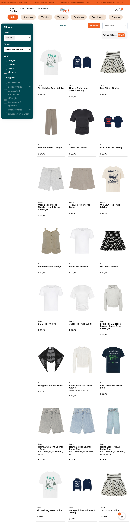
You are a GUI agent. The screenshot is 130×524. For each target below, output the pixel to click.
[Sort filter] (114, 25)
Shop (12, 8)
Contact (14, 11)
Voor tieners (27, 8)
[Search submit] (94, 25)
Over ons (43, 8)
